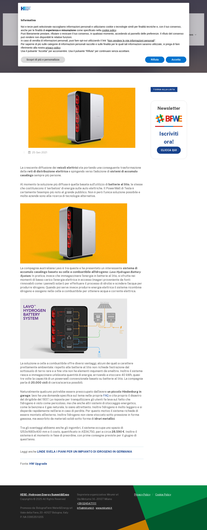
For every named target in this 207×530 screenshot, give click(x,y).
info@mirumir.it (85, 508)
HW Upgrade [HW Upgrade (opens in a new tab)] (38, 463)
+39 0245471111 (86, 503)
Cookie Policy (163, 494)
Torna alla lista (164, 89)
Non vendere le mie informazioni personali (131, 40)
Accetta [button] (176, 59)
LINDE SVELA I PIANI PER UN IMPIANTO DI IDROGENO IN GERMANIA (84, 451)
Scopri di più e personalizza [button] (43, 59)
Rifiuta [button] (155, 59)
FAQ (106, 395)
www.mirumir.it (104, 508)
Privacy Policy (142, 494)
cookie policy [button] (109, 30)
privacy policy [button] (52, 47)
